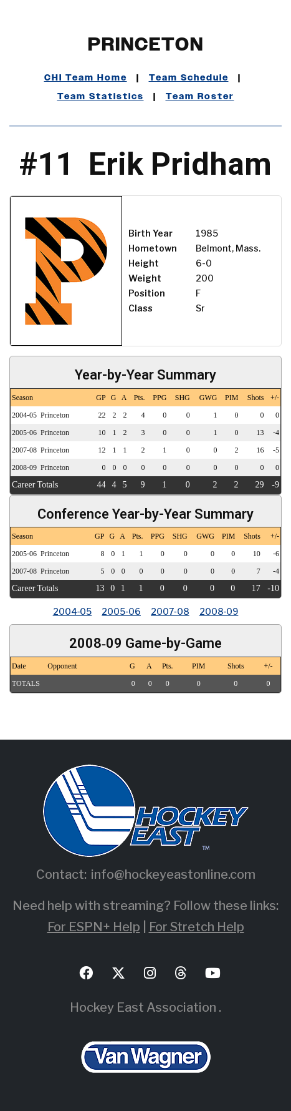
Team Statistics (100, 96)
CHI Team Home (85, 78)
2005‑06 (121, 611)
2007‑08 (170, 611)
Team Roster (200, 96)
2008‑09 (219, 611)
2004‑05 (72, 611)
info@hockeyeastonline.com (173, 874)
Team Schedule (189, 78)
